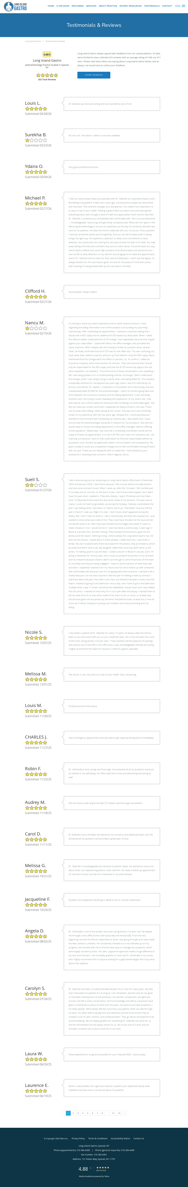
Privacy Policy (78, 1138)
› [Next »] (124, 1113)
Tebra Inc (64, 1138)
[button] (183, 6)
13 (113, 1113)
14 (119, 1113)
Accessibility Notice (120, 1138)
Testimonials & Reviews (55, 41)
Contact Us (139, 1138)
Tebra (106, 1176)
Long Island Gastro (33, 41)
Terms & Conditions (98, 1138)
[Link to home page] (14, 6)
